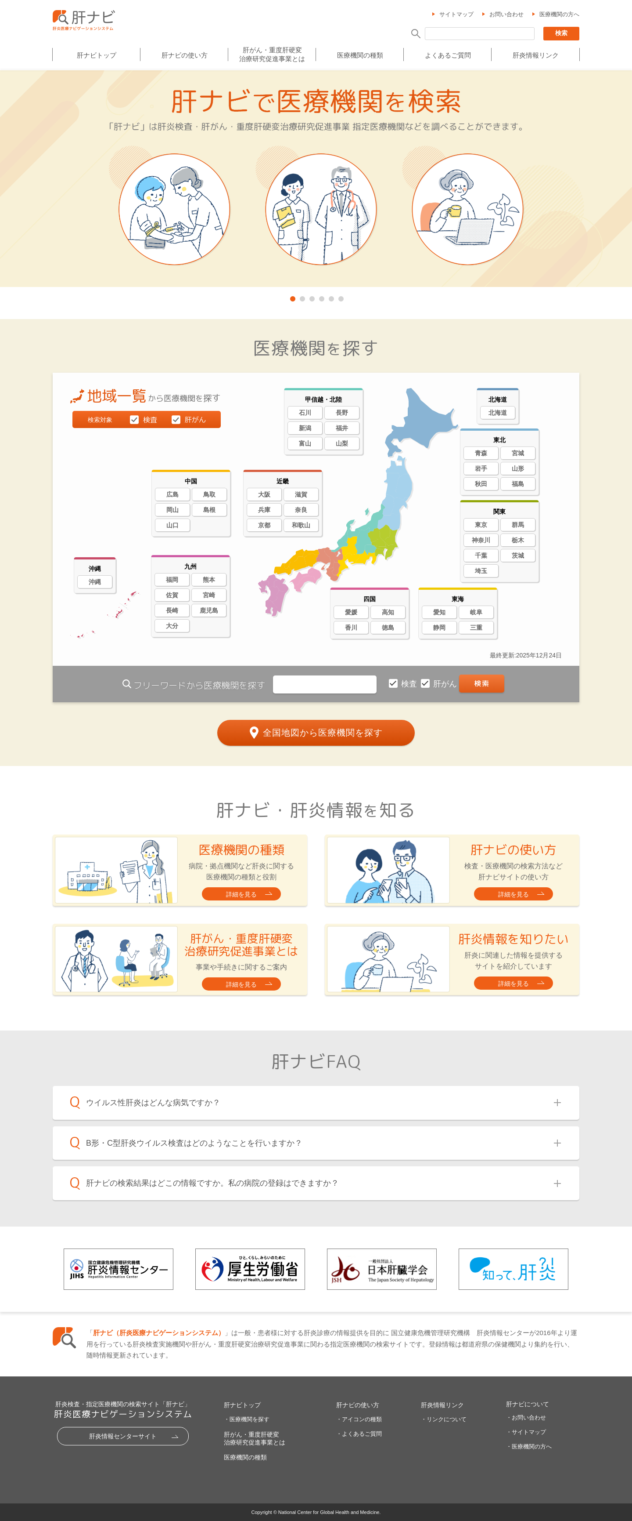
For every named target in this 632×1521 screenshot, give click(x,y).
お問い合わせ (506, 14)
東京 (481, 524)
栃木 (518, 540)
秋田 (481, 483)
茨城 (518, 555)
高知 (388, 612)
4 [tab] (321, 297)
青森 (481, 453)
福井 (342, 428)
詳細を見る (241, 894)
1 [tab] (292, 297)
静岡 (439, 627)
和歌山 (301, 525)
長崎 (172, 610)
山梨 (342, 443)
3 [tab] (311, 297)
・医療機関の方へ (529, 1446)
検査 (410, 683)
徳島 (388, 627)
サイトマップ (456, 14)
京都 (264, 525)
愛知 (439, 612)
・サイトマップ (526, 1432)
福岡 (172, 579)
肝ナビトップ (96, 55)
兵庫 (264, 509)
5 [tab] (330, 297)
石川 (305, 412)
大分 (172, 625)
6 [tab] (340, 297)
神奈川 (481, 540)
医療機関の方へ (559, 14)
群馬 (518, 524)
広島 (172, 494)
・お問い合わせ (526, 1417)
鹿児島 (209, 610)
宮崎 (209, 595)
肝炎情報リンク (536, 55)
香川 (351, 627)
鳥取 (209, 494)
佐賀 (172, 595)
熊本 (209, 579)
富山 (305, 443)
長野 (342, 412)
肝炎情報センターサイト (123, 1436)
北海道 (497, 412)
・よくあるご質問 (359, 1433)
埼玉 (481, 570)
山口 (172, 525)
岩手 (481, 468)
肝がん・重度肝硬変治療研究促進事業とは (272, 54)
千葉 (481, 555)
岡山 (172, 509)
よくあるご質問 (448, 55)
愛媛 (351, 612)
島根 (209, 509)
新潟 (305, 428)
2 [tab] (301, 297)
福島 (518, 483)
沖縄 (95, 581)
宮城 (518, 453)
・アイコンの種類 (359, 1419)
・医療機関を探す (246, 1419)
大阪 (264, 494)
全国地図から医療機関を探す (323, 732)
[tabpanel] (316, 179)
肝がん (446, 683)
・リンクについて (444, 1419)
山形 (518, 468)
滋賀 (301, 494)
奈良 (301, 509)
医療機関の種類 (360, 55)
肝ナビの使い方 (185, 55)
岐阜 (476, 612)
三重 (476, 627)
